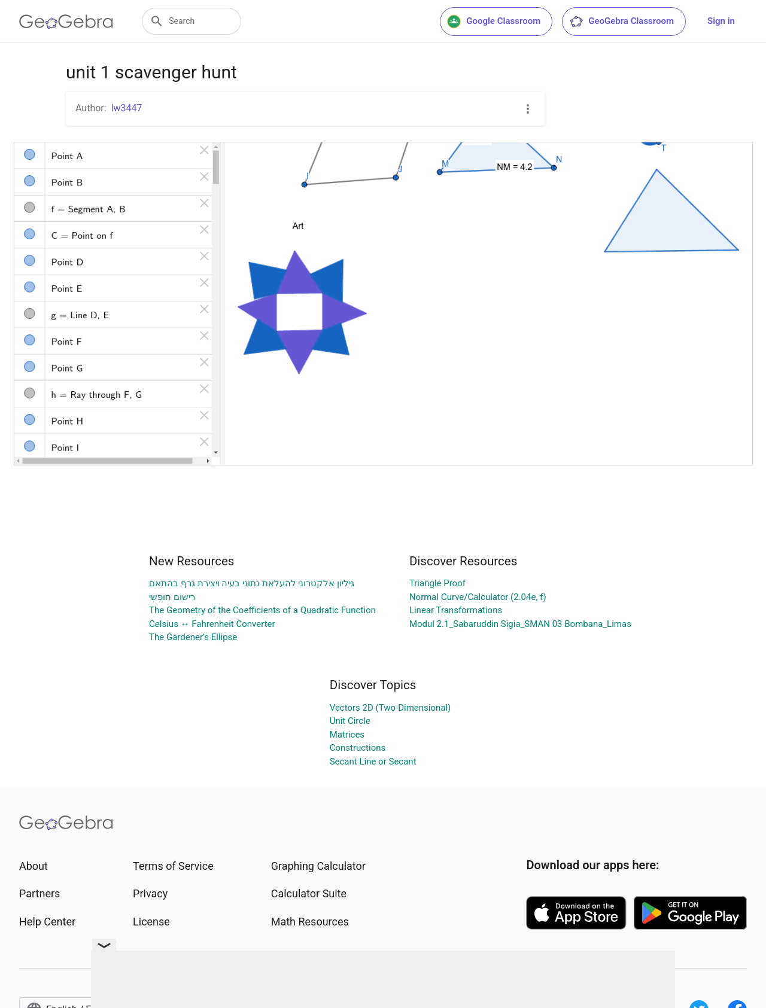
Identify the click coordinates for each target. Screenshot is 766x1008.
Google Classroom (493, 21)
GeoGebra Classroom (621, 21)
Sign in (721, 21)
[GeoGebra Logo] (66, 21)
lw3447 (126, 108)
